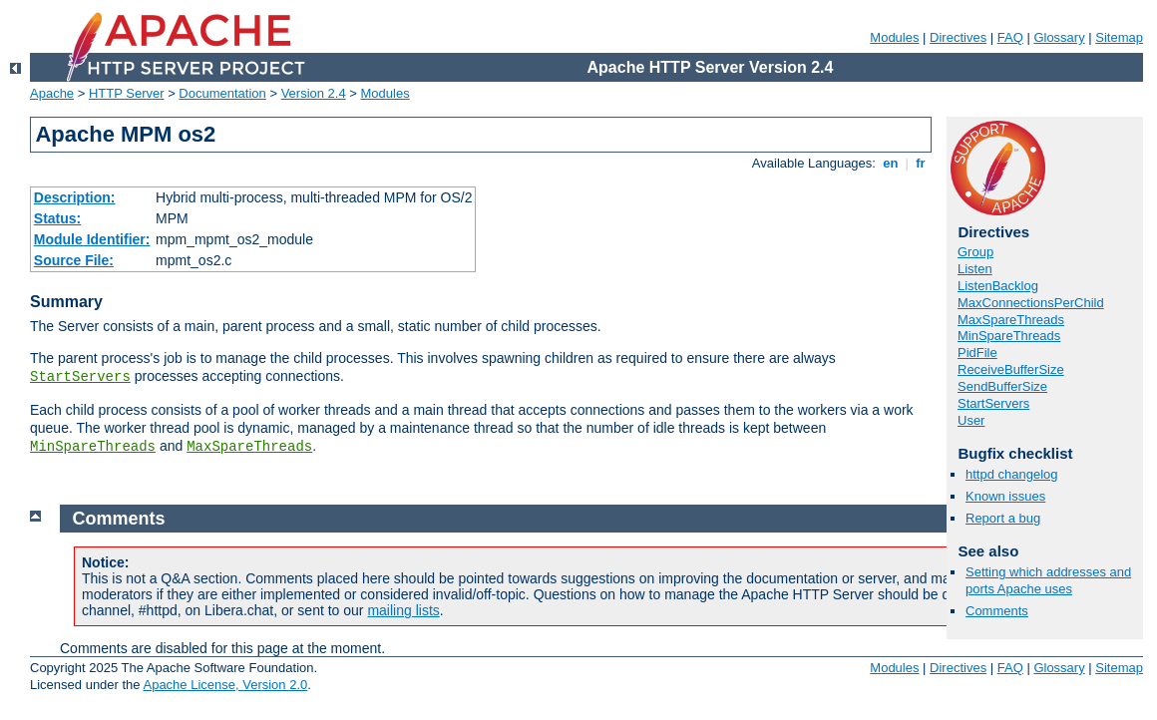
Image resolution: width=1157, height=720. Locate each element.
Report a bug (1002, 518)
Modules (894, 37)
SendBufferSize (1002, 386)
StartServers (80, 377)
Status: (57, 218)
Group (975, 251)
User (971, 420)
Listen (975, 268)
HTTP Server (127, 93)
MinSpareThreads (93, 447)
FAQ (1010, 37)
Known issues (1005, 496)
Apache (52, 93)
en (891, 163)
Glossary (1058, 37)
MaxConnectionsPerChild (1031, 302)
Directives (958, 37)
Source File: (74, 260)
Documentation (222, 93)
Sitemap (1119, 37)
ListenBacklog (998, 285)
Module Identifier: (92, 239)
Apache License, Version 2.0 (225, 684)
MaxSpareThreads (249, 447)
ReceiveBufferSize (1011, 369)
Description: (75, 197)
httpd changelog (1011, 474)
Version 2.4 (313, 93)
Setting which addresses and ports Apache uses (1048, 580)
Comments (996, 610)
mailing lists (403, 610)
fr (921, 163)
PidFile (977, 352)
